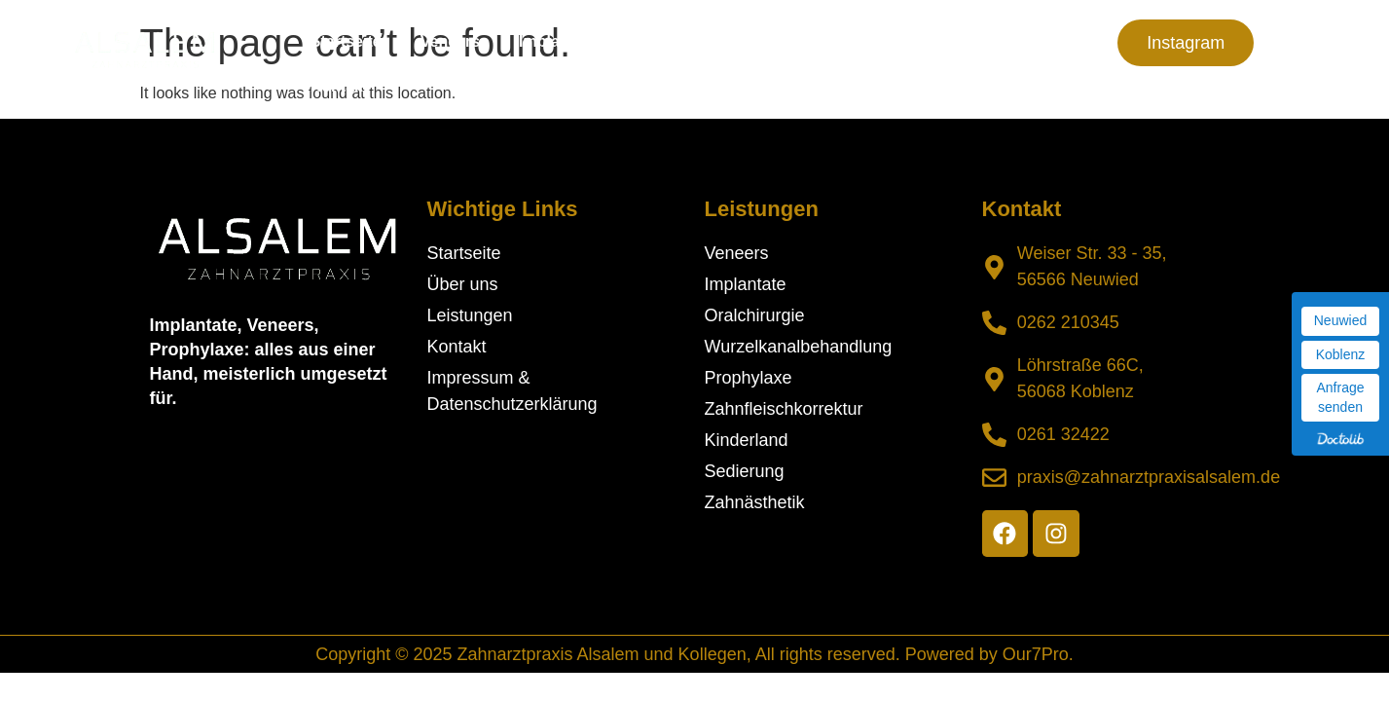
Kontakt (340, 86)
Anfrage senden (1340, 397)
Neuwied (1340, 320)
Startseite (346, 41)
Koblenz (1341, 354)
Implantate (558, 41)
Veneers (450, 41)
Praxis (951, 41)
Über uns (682, 41)
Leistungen (821, 41)
